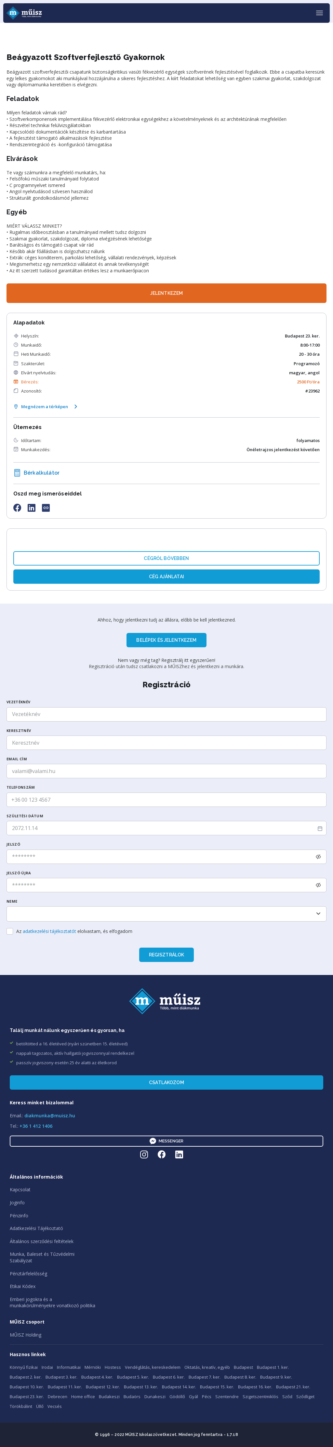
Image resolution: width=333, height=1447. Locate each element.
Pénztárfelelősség (28, 1273)
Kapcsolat (20, 1189)
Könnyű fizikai (24, 1367)
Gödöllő (177, 1396)
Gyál (193, 1396)
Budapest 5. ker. (133, 1377)
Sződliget (305, 1396)
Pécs (206, 1396)
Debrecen (57, 1396)
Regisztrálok (166, 954)
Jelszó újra (19, 872)
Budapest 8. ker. (240, 1377)
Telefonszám (21, 787)
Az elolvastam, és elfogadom (74, 931)
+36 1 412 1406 (36, 1126)
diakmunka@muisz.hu (49, 1115)
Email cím (17, 758)
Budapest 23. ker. (27, 1396)
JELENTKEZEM (166, 293)
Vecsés (54, 1406)
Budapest (243, 1367)
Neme (12, 901)
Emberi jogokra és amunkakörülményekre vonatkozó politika (52, 1302)
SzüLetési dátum (25, 815)
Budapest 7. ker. (204, 1377)
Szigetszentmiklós (260, 1396)
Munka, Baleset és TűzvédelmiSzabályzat (42, 1257)
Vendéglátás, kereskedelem (152, 1367)
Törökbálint (21, 1406)
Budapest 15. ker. (217, 1387)
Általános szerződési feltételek (41, 1241)
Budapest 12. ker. (103, 1387)
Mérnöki (93, 1367)
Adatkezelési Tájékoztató (36, 1228)
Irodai (47, 1367)
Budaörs (132, 1396)
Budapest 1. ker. (273, 1367)
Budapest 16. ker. (255, 1387)
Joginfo (17, 1202)
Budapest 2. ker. (26, 1377)
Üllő (40, 1406)
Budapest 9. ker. (276, 1377)
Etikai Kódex (22, 1286)
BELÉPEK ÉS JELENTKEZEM (166, 640)
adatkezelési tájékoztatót (49, 931)
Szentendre (227, 1396)
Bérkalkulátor (36, 473)
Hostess (113, 1367)
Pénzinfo (19, 1215)
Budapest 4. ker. (97, 1377)
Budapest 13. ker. (141, 1387)
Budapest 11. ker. (65, 1387)
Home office (83, 1396)
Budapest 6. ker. (169, 1377)
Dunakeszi (155, 1396)
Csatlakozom (166, 1082)
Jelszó (13, 844)
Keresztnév (19, 730)
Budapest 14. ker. (179, 1387)
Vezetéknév (18, 701)
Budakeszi (109, 1396)
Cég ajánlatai (166, 576)
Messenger (166, 1141)
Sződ (287, 1396)
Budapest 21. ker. (293, 1387)
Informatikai (69, 1367)
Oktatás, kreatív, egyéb (207, 1367)
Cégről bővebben (166, 558)
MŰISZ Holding (25, 1335)
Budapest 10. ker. (27, 1387)
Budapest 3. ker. (61, 1377)
